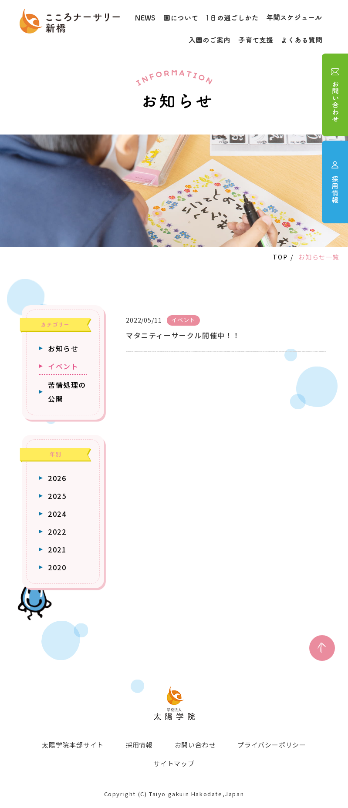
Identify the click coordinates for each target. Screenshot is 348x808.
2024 (57, 513)
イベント (63, 366)
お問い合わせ (195, 744)
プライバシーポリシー (272, 744)
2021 (57, 549)
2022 (57, 531)
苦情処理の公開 (67, 392)
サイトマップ (174, 763)
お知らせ (63, 348)
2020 (57, 567)
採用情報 (139, 744)
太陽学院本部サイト (72, 744)
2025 (57, 496)
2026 (57, 478)
